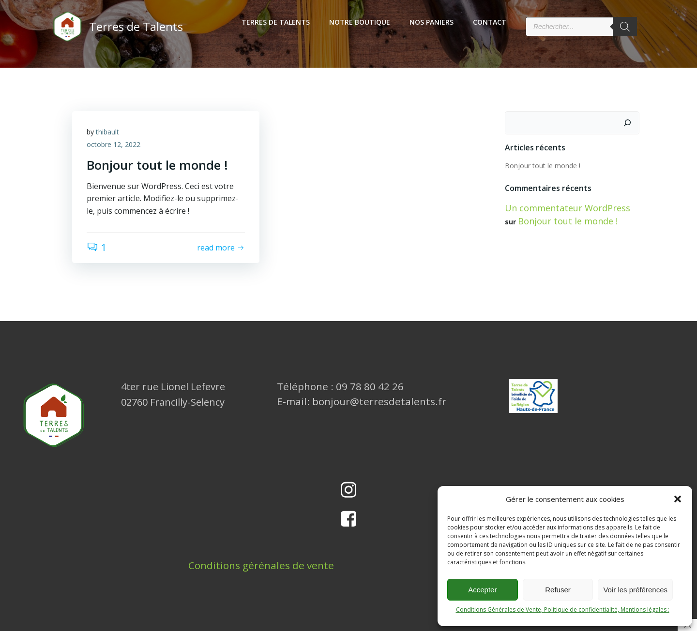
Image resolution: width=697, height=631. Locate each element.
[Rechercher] (625, 26)
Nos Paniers (431, 22)
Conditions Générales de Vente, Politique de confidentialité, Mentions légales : (562, 609)
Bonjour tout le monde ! (542, 165)
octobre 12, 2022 (113, 144)
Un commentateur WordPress (567, 208)
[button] (677, 499)
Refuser (558, 590)
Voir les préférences (635, 590)
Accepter (482, 590)
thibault (107, 131)
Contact (489, 22)
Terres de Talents (276, 22)
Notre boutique (359, 22)
